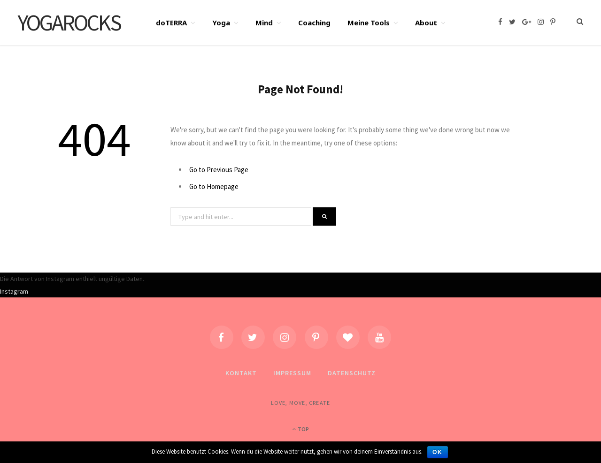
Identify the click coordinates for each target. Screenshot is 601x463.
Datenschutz (352, 373)
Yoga (221, 22)
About (426, 22)
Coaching (314, 22)
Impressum (292, 373)
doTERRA (171, 22)
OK (437, 452)
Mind (264, 22)
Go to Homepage (214, 186)
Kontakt (241, 373)
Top (300, 429)
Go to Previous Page (218, 169)
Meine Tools (368, 22)
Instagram (14, 291)
